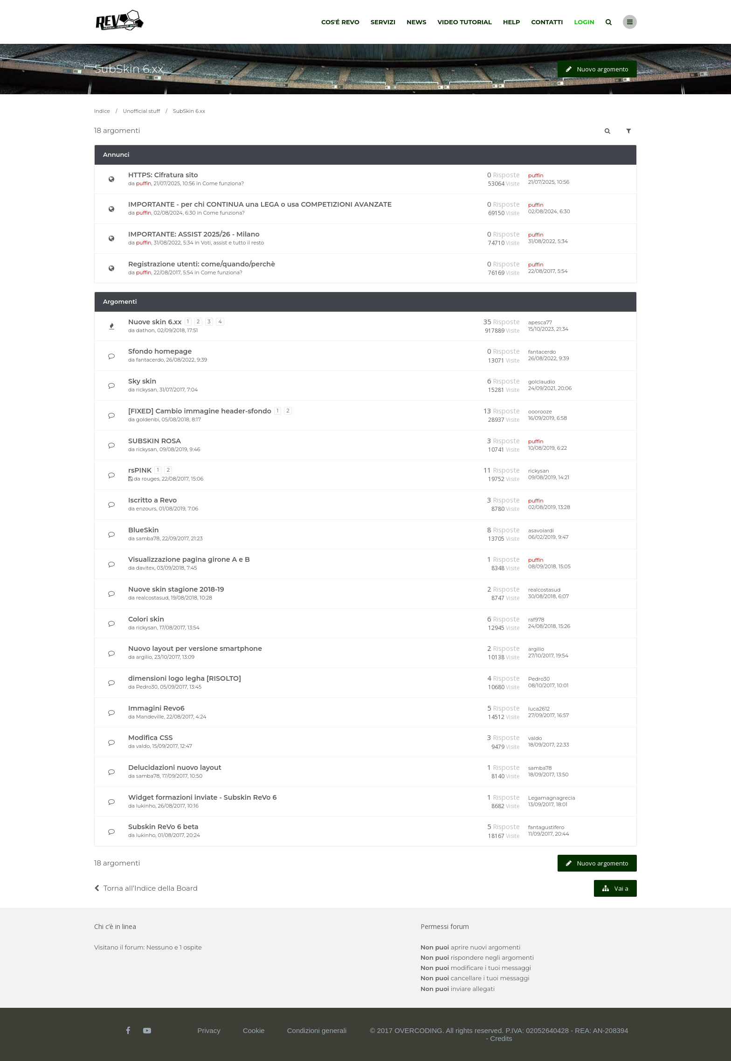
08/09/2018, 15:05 (549, 566)
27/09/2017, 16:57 (548, 715)
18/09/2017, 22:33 (548, 744)
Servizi (383, 22)
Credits (501, 1038)
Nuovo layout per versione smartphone (195, 648)
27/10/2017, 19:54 (548, 655)
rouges (150, 478)
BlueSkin (143, 530)
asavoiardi (541, 530)
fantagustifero (546, 827)
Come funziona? (223, 183)
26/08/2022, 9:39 (548, 358)
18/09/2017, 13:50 (548, 774)
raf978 (536, 619)
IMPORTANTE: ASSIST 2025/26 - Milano (194, 234)
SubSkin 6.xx (128, 69)
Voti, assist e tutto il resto (232, 242)
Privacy (209, 1030)
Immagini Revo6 (156, 708)
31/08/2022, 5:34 (548, 241)
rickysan (146, 389)
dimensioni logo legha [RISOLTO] (184, 678)
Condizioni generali (317, 1030)
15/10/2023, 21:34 (548, 329)
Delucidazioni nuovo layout (174, 767)
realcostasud (152, 597)
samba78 (148, 538)
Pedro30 (147, 687)
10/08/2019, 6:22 (547, 448)
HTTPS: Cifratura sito (163, 175)
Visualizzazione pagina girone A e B (189, 559)
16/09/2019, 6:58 (547, 418)
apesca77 (540, 322)
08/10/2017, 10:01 (548, 685)
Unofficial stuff (141, 111)
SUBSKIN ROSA (154, 441)
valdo (143, 746)
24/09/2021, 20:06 (550, 388)
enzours (146, 508)
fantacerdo (150, 359)
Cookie (254, 1030)
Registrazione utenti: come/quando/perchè (201, 264)
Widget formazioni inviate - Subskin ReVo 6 (202, 797)
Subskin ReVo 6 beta (163, 827)
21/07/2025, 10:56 (548, 182)
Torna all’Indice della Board (146, 888)
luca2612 (539, 708)
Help (511, 22)
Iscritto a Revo (152, 500)
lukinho (146, 806)
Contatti (547, 22)
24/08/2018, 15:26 (549, 626)
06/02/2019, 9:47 (548, 537)
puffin (144, 183)
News (416, 22)
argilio (144, 657)
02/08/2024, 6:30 (549, 211)
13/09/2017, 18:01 (547, 804)
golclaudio (541, 381)
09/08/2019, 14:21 (548, 477)
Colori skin (146, 619)
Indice (102, 111)
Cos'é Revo (340, 22)
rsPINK (140, 470)
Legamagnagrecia (551, 798)
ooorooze (540, 411)
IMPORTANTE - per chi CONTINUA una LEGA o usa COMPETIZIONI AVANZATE (260, 204)
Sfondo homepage (160, 351)
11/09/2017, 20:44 (548, 834)
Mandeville (150, 716)
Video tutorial (465, 22)
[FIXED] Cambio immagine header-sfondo (199, 411)
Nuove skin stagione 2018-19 (176, 589)
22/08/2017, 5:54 (548, 271)
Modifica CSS (150, 737)
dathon (145, 330)
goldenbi (147, 419)
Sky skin (142, 381)
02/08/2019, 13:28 (549, 507)
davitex (145, 568)
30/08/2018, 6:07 (548, 596)
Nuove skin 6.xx (155, 322)
